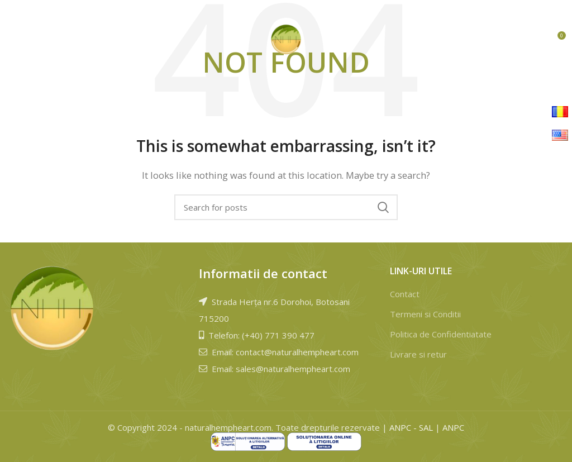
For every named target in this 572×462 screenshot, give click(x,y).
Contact (405, 293)
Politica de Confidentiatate (441, 334)
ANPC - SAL (411, 427)
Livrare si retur (418, 354)
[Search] (286, 207)
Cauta (383, 207)
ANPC (453, 427)
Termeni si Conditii (425, 314)
